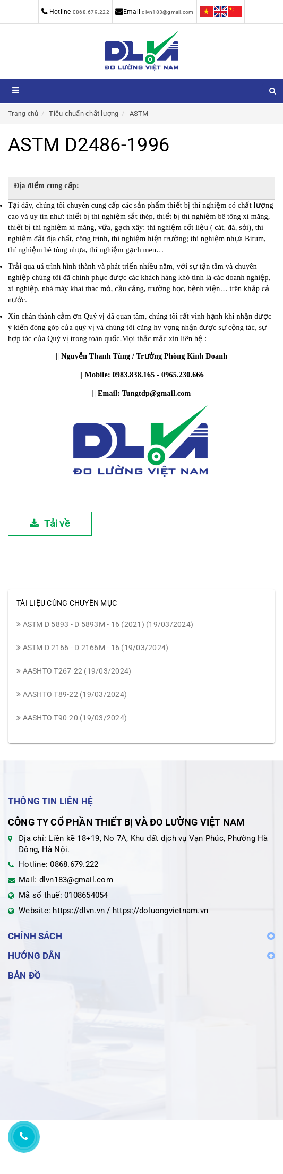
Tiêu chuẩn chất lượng (83, 113)
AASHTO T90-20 (71, 717)
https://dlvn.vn (79, 910)
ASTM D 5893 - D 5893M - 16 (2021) (104, 624)
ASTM (139, 113)
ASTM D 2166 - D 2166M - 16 (92, 647)
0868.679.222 (91, 11)
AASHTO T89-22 (71, 694)
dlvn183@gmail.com (167, 11)
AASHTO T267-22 (73, 671)
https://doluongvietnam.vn (160, 910)
